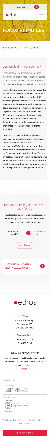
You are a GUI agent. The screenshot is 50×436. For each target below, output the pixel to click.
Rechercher (36, 7)
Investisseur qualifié (12, 232)
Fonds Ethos (10, 47)
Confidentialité (35, 420)
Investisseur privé (39, 232)
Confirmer (25, 245)
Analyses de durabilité (33, 108)
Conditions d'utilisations (13, 420)
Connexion (21, 7)
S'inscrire (25, 369)
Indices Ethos (31, 47)
